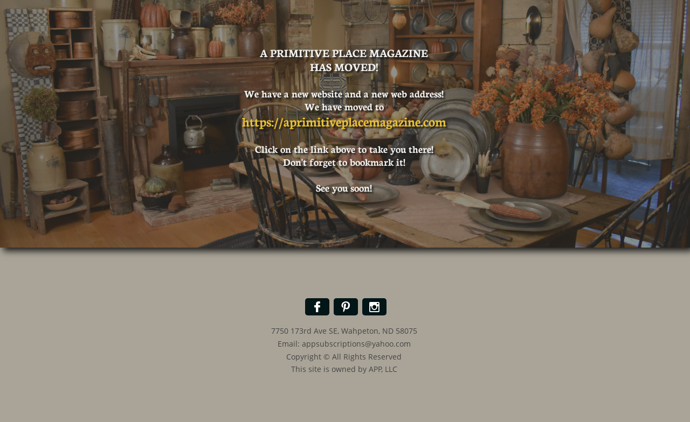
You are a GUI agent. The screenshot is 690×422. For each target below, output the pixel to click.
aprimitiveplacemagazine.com (365, 121)
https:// (263, 121)
